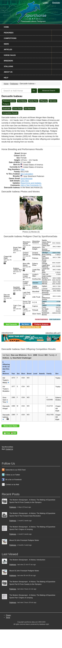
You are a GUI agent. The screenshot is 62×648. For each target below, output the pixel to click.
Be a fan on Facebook (14, 479)
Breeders (8, 61)
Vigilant (44, 286)
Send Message (26, 178)
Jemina (44, 299)
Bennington (46, 291)
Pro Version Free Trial (30, 327)
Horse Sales (10, 55)
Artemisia (45, 292)
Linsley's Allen (35, 275)
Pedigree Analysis (41, 324)
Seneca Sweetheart (46, 250)
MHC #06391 (56, 243)
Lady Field (27, 294)
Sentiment (45, 313)
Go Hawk (45, 309)
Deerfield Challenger (17, 289)
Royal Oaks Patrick (17, 250)
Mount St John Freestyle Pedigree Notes (24, 540)
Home (6, 27)
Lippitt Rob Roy (45, 269)
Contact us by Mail (12, 484)
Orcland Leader (27, 284)
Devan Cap (27, 303)
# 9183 (58, 274)
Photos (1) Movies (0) (31, 232)
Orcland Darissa (27, 255)
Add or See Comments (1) (31, 185)
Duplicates (6, 108)
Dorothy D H (46, 280)
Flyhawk (35, 310)
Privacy (8, 615)
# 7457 (58, 309)
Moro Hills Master (27, 266)
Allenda (44, 284)
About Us (8, 72)
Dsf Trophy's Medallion (6, 389)
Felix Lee (45, 274)
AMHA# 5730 (56, 313)
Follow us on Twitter (13, 475)
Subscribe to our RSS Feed (15, 470)
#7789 (59, 301)
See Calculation (27, 174)
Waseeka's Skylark (27, 244)
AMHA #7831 (56, 252)
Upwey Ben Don (46, 246)
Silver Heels (36, 314)
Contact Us (9, 449)
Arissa (44, 260)
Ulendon (45, 252)
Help (6, 78)
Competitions (10, 38)
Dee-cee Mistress (8, 297)
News (6, 44)
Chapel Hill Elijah (8, 259)
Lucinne (44, 289)
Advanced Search (48, 90)
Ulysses (44, 282)
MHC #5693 (57, 291)
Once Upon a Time (5, 400)
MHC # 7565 (57, 282)
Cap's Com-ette (17, 308)
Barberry (45, 278)
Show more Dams (10, 426)
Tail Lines (52, 101)
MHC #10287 (56, 263)
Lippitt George (44, 262)
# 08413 (58, 254)
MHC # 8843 (57, 246)
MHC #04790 (56, 280)
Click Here (25, 181)
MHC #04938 (56, 266)
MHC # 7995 (57, 257)
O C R (34, 302)
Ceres (44, 307)
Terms (8, 617)
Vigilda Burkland (35, 287)
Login (45, 2)
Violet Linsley (46, 276)
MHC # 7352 (57, 286)
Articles (8, 49)
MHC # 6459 (57, 296)
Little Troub (36, 297)
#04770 (58, 307)
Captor (44, 301)
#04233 (58, 311)
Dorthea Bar (36, 279)
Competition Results (10, 113)
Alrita (43, 272)
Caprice (35, 306)
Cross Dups (17, 108)
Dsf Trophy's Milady (5, 380)
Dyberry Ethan (35, 264)
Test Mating (22, 101)
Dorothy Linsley (27, 277)
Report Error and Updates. (31, 183)
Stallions (8, 66)
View (22, 169)
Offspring (43, 101)
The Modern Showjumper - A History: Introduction (27, 560)
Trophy (57, 378)
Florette (44, 311)
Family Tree (33, 101)
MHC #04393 (56, 284)
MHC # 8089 (57, 278)
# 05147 (58, 272)
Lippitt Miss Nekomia (46, 266)
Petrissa (35, 258)
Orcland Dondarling (36, 253)
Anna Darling (46, 254)
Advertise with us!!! (53, 333)
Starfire (44, 240)
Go (34, 90)
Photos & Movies (9, 101)
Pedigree (6, 104)
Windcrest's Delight (36, 248)
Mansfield (35, 291)
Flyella (27, 310)
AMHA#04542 (56, 289)
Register (56, 2)
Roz (43, 303)
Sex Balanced (29, 108)
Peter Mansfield (45, 257)
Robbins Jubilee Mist (17, 270)
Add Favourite (11, 324)
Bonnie (44, 315)
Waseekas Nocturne (36, 242)
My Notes (25, 324)
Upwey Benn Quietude (46, 243)
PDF (10, 433)
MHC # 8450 (57, 269)
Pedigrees (8, 33)
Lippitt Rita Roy (36, 270)
